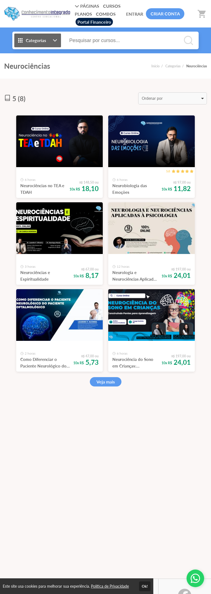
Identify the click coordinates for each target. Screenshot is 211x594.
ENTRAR (134, 13)
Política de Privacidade (110, 586)
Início (155, 66)
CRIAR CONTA (165, 13)
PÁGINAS (87, 6)
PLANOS (83, 13)
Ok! (145, 586)
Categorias (173, 66)
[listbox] (172, 98)
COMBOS (106, 13)
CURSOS (112, 6)
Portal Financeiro (94, 21)
